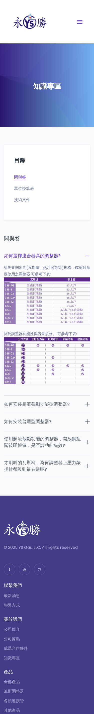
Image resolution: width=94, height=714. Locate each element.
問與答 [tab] (20, 177)
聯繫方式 (12, 605)
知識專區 (12, 658)
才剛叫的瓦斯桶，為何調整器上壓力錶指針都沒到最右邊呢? (47, 465)
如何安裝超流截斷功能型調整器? (47, 404)
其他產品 (12, 710)
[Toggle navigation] (80, 22)
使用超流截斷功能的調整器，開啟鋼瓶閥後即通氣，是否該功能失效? (47, 442)
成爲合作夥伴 (16, 648)
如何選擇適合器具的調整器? (47, 256)
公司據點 (12, 638)
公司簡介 (12, 629)
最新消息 (12, 595)
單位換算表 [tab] (24, 188)
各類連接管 (14, 700)
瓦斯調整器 (14, 691)
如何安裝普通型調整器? (47, 421)
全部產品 (12, 681)
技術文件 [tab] (22, 200)
